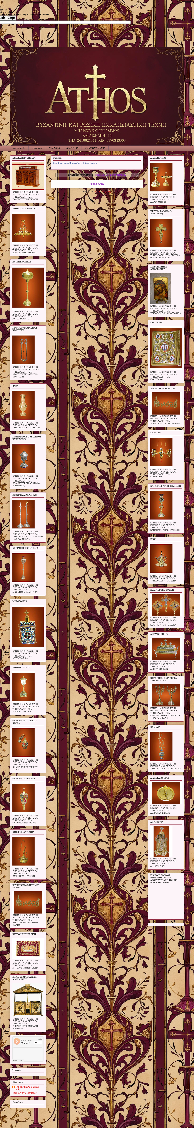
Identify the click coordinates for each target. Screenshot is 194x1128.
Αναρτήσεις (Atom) (103, 191)
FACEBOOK (54, 148)
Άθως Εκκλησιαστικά (61, 163)
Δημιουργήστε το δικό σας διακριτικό (83, 163)
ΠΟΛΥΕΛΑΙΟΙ (72, 148)
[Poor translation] (11, 18)
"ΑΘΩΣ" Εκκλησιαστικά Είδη (27, 1088)
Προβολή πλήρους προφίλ (24, 1093)
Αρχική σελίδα (19, 148)
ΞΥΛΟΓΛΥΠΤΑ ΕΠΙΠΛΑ (95, 148)
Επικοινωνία (37, 148)
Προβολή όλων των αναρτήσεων (110, 175)
